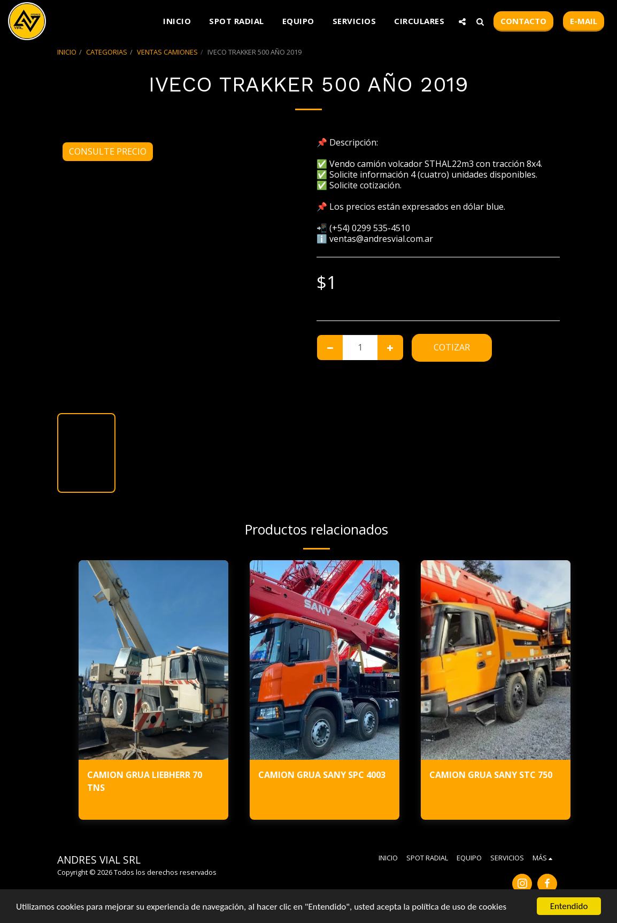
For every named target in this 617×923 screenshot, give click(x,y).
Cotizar (452, 347)
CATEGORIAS (106, 52)
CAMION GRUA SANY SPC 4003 (321, 775)
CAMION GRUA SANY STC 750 (490, 775)
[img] (153, 660)
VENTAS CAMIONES (167, 52)
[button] (462, 21)
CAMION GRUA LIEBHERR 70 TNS (144, 781)
